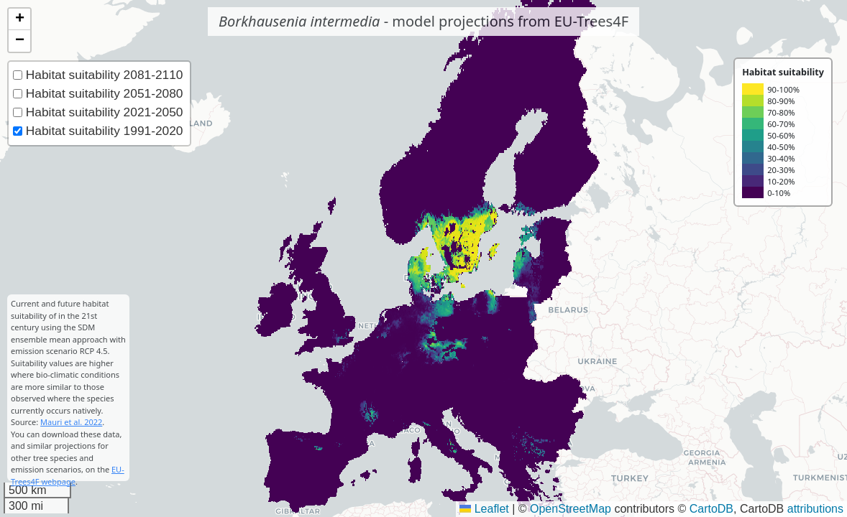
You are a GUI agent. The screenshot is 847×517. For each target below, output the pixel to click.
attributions (815, 509)
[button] (19, 19)
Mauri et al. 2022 (71, 421)
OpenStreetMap (570, 509)
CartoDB (711, 509)
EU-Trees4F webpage (67, 475)
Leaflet (483, 509)
